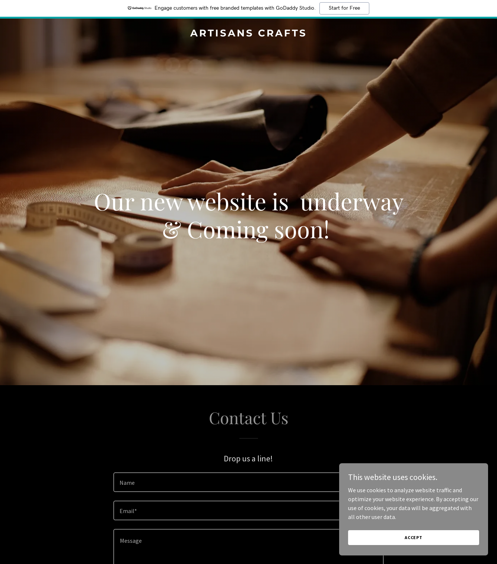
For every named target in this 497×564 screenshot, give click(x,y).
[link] (248, 34)
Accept (414, 537)
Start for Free (344, 8)
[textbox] (248, 482)
